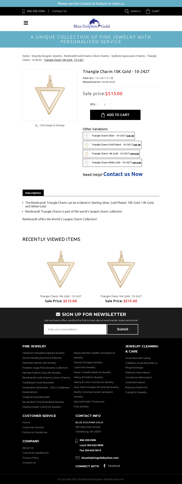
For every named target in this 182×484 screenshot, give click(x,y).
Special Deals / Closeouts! (89, 401)
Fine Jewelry (81, 406)
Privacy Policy (30, 457)
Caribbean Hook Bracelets (38, 382)
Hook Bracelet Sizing (137, 358)
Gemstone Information (138, 377)
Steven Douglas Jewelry (88, 362)
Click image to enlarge (52, 125)
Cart (156, 11)
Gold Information (135, 382)
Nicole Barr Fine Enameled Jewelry (43, 401)
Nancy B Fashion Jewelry (88, 377)
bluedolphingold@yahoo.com (100, 457)
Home (26, 422)
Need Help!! (93, 175)
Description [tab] (33, 192)
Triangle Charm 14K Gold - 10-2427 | (111, 154)
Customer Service (33, 427)
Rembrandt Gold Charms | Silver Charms (46, 377)
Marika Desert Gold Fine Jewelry (41, 406)
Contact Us (59, 11)
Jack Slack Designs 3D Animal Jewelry (96, 387)
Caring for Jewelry (136, 392)
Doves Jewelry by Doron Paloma (41, 357)
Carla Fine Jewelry (84, 367)
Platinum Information (137, 372)
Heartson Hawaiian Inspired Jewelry (43, 352)
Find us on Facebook (34, 432)
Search (135, 11)
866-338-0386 (36, 11)
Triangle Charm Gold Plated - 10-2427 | (112, 145)
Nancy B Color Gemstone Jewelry (94, 382)
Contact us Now (123, 174)
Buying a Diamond (136, 387)
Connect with (87, 466)
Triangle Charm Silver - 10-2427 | (109, 136)
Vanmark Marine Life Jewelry (39, 362)
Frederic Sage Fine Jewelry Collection (45, 367)
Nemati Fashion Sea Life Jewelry (41, 372)
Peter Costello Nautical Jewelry (92, 372)
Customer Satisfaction (35, 452)
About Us (27, 447)
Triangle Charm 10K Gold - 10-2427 (61, 296)
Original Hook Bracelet (36, 396)
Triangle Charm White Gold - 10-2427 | (112, 163)
